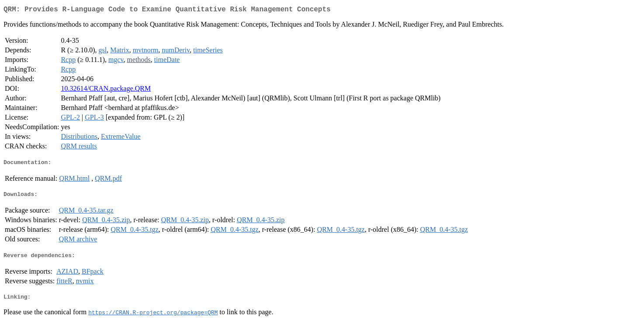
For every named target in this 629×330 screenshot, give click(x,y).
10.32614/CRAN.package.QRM (106, 90)
